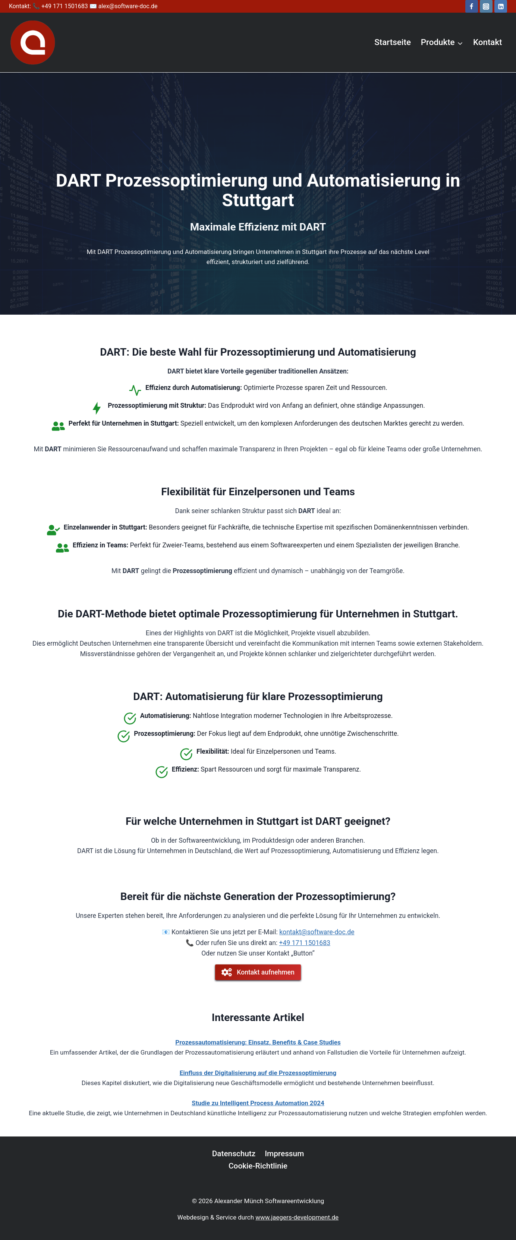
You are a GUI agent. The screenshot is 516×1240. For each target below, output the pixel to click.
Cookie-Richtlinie (258, 1165)
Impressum (284, 1153)
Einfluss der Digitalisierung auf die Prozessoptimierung (258, 1073)
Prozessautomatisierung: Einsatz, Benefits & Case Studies (257, 1042)
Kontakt (487, 42)
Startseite (392, 42)
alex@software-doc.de (128, 6)
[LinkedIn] (500, 6)
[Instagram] (486, 6)
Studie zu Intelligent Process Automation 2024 (258, 1103)
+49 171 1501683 (304, 943)
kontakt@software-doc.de (316, 932)
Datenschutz (234, 1153)
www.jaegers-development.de (297, 1217)
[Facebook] (471, 6)
